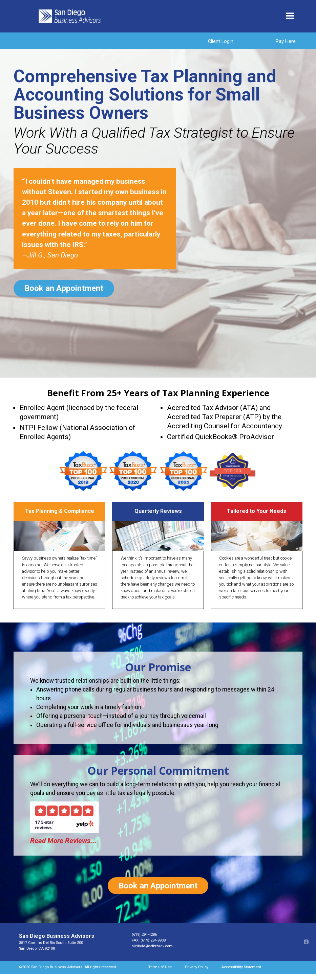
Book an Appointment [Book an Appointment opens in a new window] (63, 288)
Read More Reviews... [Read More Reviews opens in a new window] (63, 841)
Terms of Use (160, 967)
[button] (290, 16)
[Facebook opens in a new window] (306, 942)
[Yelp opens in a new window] (73, 815)
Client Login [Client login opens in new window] (220, 41)
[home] (157, 16)
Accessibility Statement (241, 967)
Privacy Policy (196, 967)
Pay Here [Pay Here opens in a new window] (286, 41)
